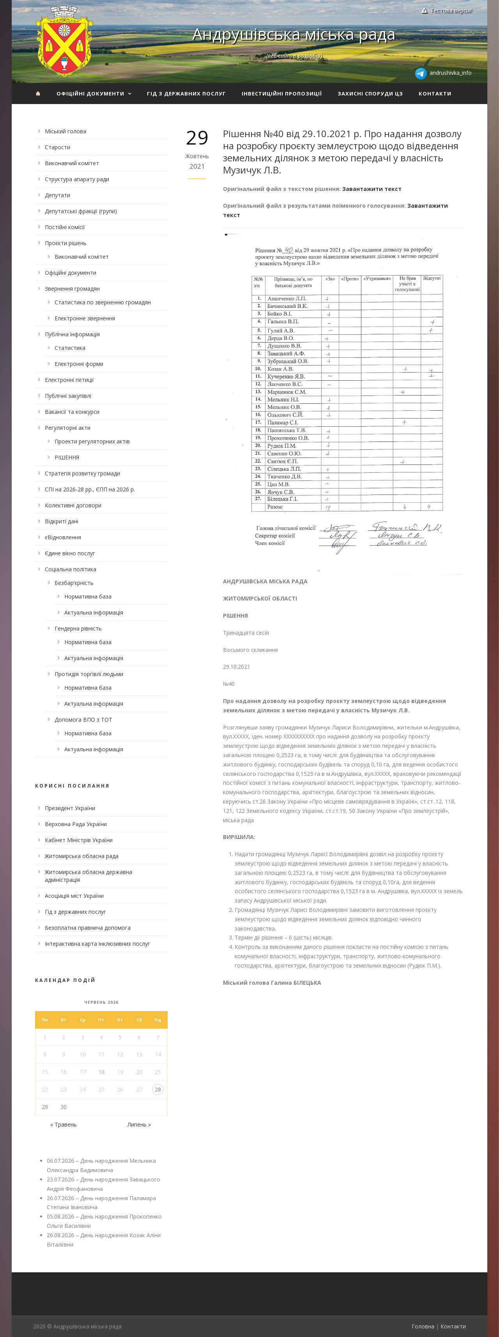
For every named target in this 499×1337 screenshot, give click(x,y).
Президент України (70, 808)
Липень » (139, 1124)
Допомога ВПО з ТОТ (83, 719)
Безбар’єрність (74, 582)
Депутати (57, 195)
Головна (423, 1326)
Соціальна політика (70, 569)
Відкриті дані (61, 521)
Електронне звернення (85, 318)
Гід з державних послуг (186, 93)
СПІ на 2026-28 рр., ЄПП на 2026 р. (90, 489)
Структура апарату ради (77, 179)
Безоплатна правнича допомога (88, 927)
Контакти (435, 93)
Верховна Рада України (76, 824)
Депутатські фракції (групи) (81, 211)
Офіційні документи (90, 93)
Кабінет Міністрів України (79, 840)
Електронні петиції (69, 379)
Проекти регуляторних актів (92, 441)
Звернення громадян (72, 288)
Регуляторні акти (67, 427)
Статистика (70, 347)
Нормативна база (87, 596)
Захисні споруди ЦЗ (370, 93)
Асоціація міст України (74, 895)
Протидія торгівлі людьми (89, 674)
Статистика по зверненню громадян (103, 302)
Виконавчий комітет (72, 163)
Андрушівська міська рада (294, 33)
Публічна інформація (72, 334)
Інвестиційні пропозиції (282, 93)
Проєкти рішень (66, 243)
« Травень (63, 1124)
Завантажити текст (372, 189)
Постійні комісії (65, 227)
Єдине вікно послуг (70, 553)
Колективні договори (73, 505)
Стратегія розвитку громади (82, 473)
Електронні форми (79, 363)
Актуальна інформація (93, 612)
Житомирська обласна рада (82, 856)
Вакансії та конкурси (72, 411)
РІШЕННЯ (67, 457)
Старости (57, 147)
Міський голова (65, 131)
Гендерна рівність (78, 628)
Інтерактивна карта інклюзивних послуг (97, 943)
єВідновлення (63, 537)
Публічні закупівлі (68, 395)
